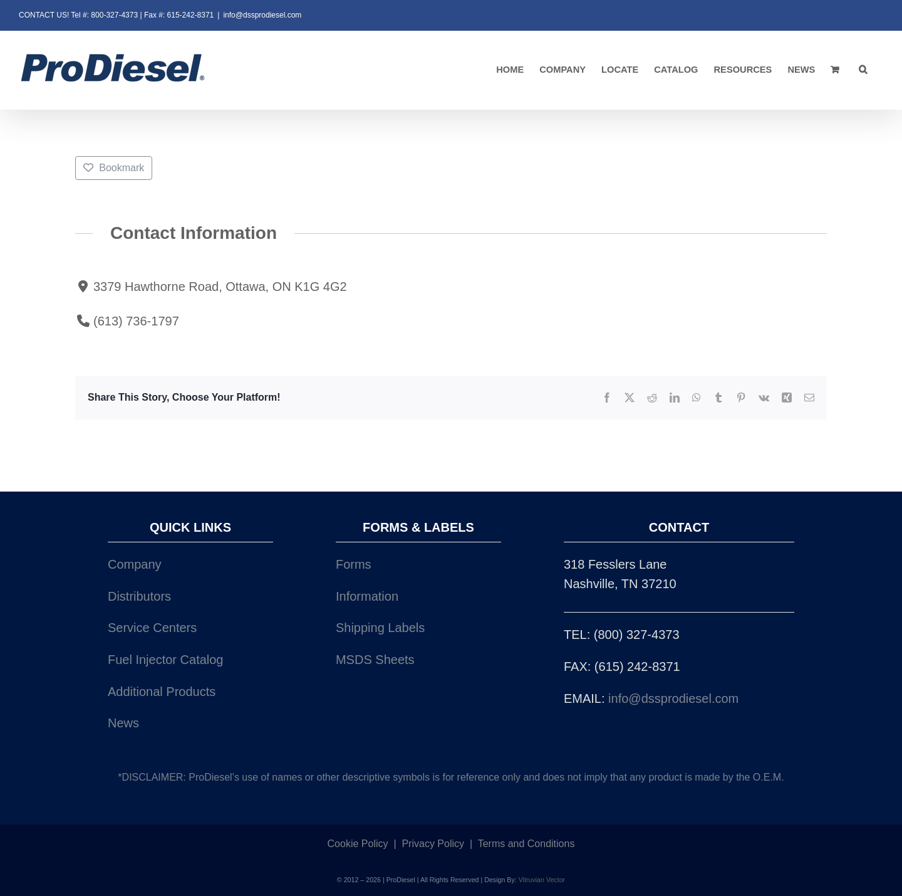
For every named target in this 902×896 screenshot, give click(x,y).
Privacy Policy (433, 843)
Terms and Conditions (526, 843)
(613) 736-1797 (136, 320)
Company (135, 564)
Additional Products (161, 691)
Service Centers (152, 628)
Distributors (139, 596)
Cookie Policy (358, 843)
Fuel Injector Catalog (166, 660)
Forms (353, 564)
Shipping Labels (380, 628)
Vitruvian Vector (542, 879)
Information (367, 596)
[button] (863, 70)
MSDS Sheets (375, 660)
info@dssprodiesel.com (262, 15)
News (123, 723)
